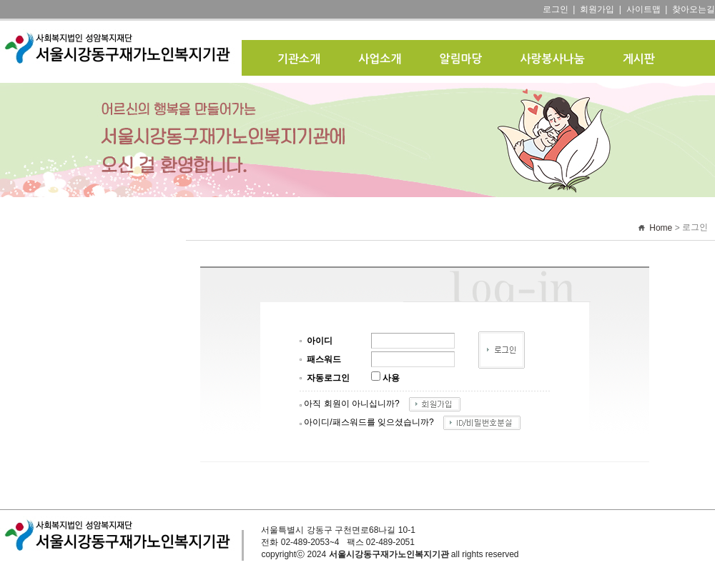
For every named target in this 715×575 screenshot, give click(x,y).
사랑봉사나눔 (553, 59)
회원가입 (597, 9)
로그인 (555, 9)
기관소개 (298, 59)
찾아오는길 (693, 9)
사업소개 (379, 59)
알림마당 (460, 59)
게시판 (639, 59)
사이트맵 (643, 9)
